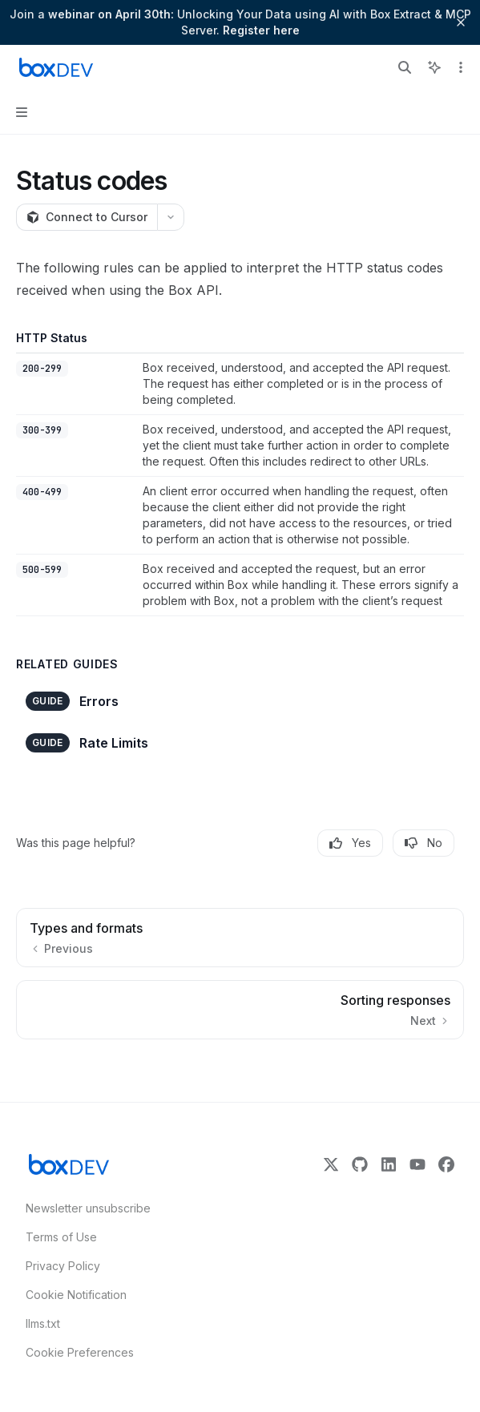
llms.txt (43, 1323)
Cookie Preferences (80, 1352)
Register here (261, 30)
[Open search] (404, 67)
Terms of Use (61, 1237)
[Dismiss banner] (460, 22)
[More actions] (459, 67)
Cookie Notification (76, 1294)
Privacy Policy (63, 1266)
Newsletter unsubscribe (83, 1208)
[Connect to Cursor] (86, 217)
